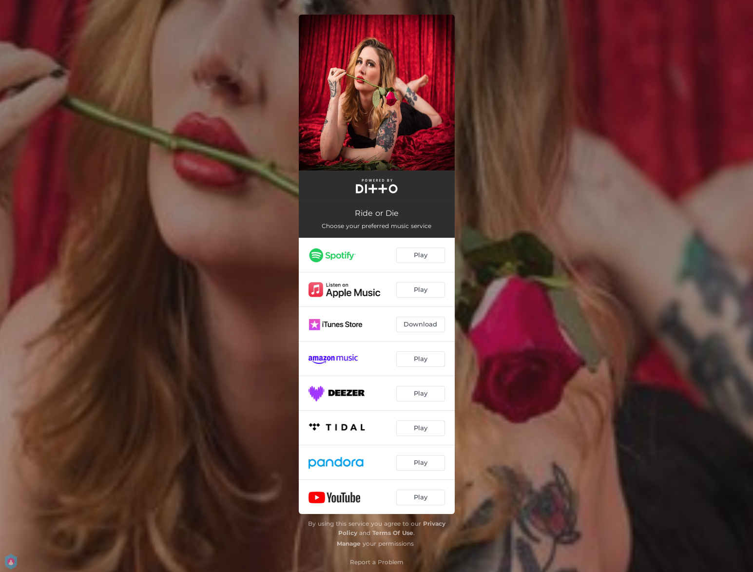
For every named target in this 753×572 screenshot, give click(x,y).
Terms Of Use (392, 532)
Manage (349, 543)
